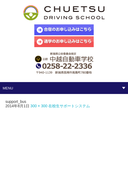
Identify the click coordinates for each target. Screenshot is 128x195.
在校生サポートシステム (69, 106)
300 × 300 (39, 106)
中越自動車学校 (64, 13)
